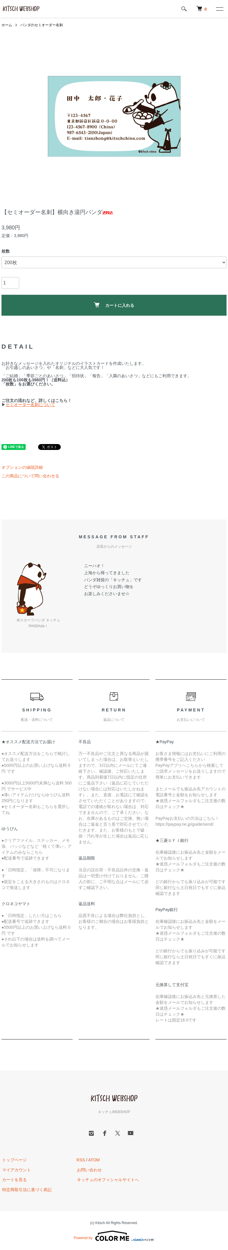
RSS (80, 1160)
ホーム (6, 25)
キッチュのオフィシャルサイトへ (107, 1180)
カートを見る (13, 1180)
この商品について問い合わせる (30, 475)
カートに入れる (114, 305)
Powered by (114, 1236)
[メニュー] (219, 9)
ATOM (94, 1160)
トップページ (13, 1160)
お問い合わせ (88, 1170)
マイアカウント (15, 1170)
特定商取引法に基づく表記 (26, 1190)
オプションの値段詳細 (22, 467)
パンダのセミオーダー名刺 (41, 25)
